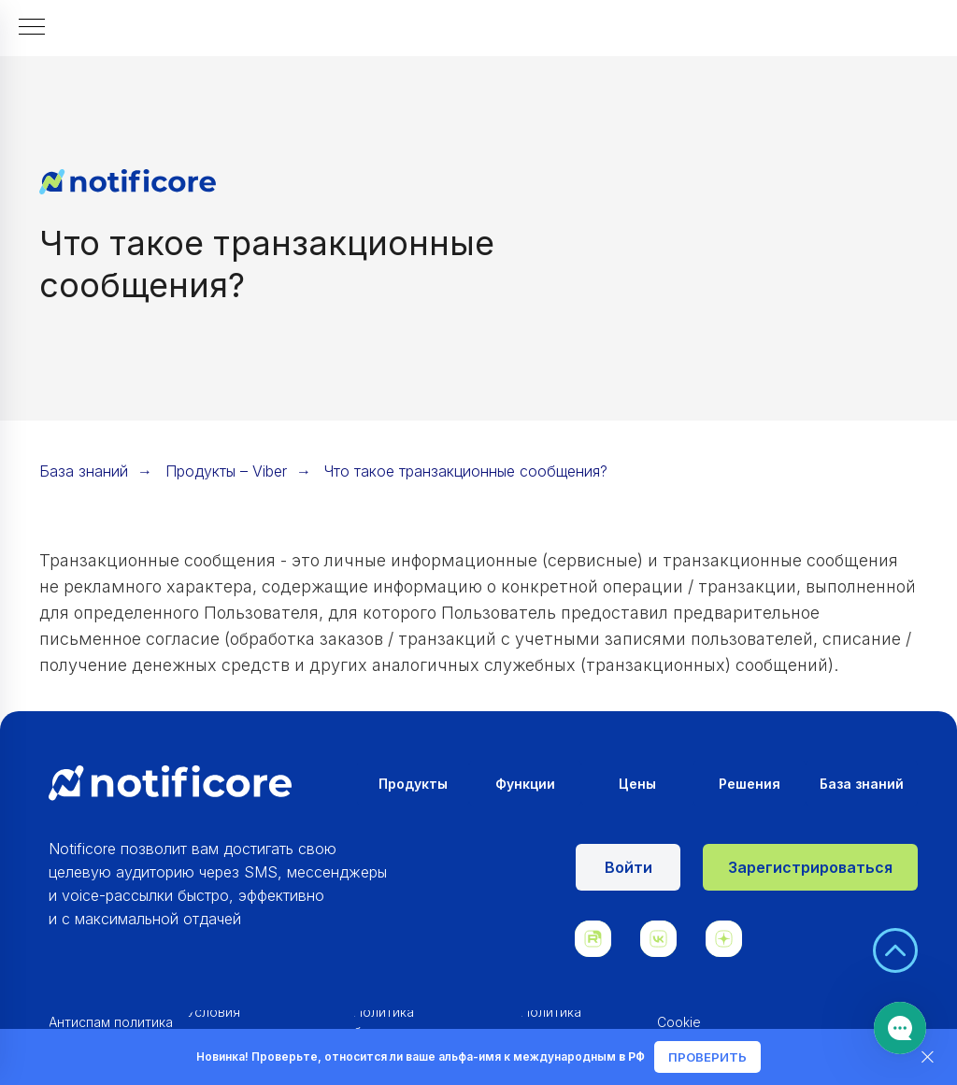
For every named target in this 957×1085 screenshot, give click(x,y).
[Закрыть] (927, 1057)
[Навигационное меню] (32, 28)
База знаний (83, 471)
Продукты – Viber (226, 471)
